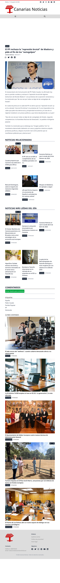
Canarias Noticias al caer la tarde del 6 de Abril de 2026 (46, 225)
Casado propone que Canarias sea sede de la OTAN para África (13, 163)
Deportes (8, 356)
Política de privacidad (37, 539)
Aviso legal (34, 541)
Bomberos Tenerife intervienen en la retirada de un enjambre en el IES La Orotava (29, 271)
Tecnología (8, 397)
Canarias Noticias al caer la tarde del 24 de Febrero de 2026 (46, 156)
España (7, 46)
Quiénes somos (35, 537)
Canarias (8, 168)
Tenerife (8, 277)
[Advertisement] (30, 31)
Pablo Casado (9, 303)
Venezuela (8, 310)
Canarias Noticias (9, 54)
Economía (24, 199)
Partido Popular (10, 305)
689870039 (14, 549)
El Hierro (8, 485)
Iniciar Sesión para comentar (15, 291)
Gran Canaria (9, 439)
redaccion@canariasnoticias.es (17, 550)
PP (6, 308)
